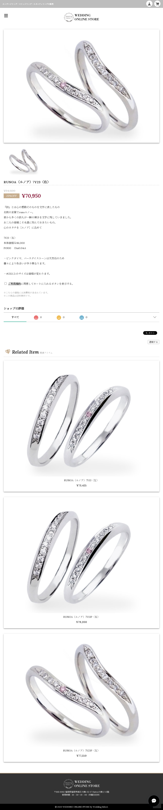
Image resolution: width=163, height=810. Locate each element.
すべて (15, 317)
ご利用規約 (14, 283)
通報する (153, 342)
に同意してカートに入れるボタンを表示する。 (41, 283)
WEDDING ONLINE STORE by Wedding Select (85, 807)
